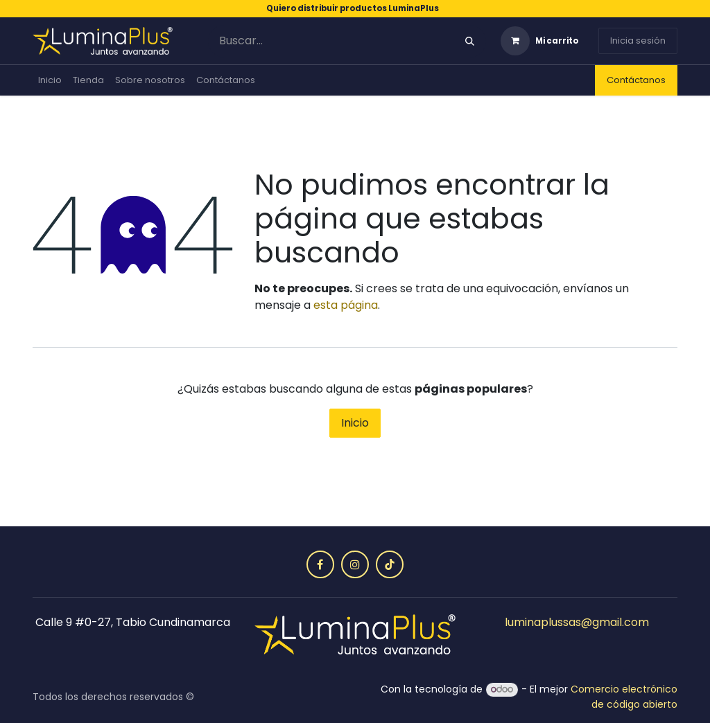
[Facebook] (320, 564)
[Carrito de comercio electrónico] (539, 41)
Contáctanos (636, 80)
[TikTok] (390, 564)
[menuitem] (50, 80)
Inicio (355, 423)
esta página (345, 305)
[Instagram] (355, 564)
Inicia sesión (638, 40)
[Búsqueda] (469, 41)
